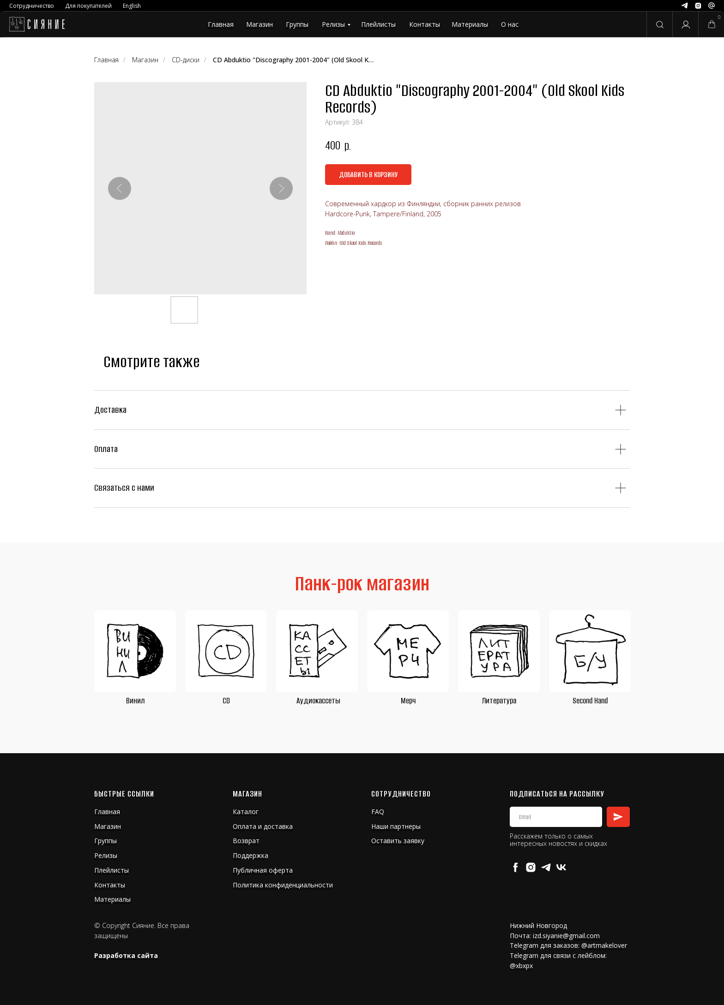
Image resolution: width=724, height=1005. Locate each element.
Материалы (470, 24)
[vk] (561, 867)
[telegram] (546, 867)
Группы (297, 24)
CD (226, 700)
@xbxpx (521, 965)
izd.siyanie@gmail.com (566, 935)
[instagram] (531, 867)
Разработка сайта (126, 955)
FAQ (377, 811)
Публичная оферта (263, 870)
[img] (36, 24)
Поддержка (250, 855)
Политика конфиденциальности (283, 884)
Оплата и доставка (263, 826)
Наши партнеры (396, 826)
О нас (510, 24)
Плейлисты (378, 24)
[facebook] (515, 867)
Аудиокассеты (318, 700)
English (132, 6)
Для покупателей (88, 6)
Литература (499, 700)
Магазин (259, 24)
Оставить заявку (397, 840)
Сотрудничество (31, 6)
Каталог (246, 811)
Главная (221, 24)
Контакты (424, 24)
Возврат (246, 840)
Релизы (333, 24)
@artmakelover (604, 945)
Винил (135, 700)
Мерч (408, 700)
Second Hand (590, 700)
